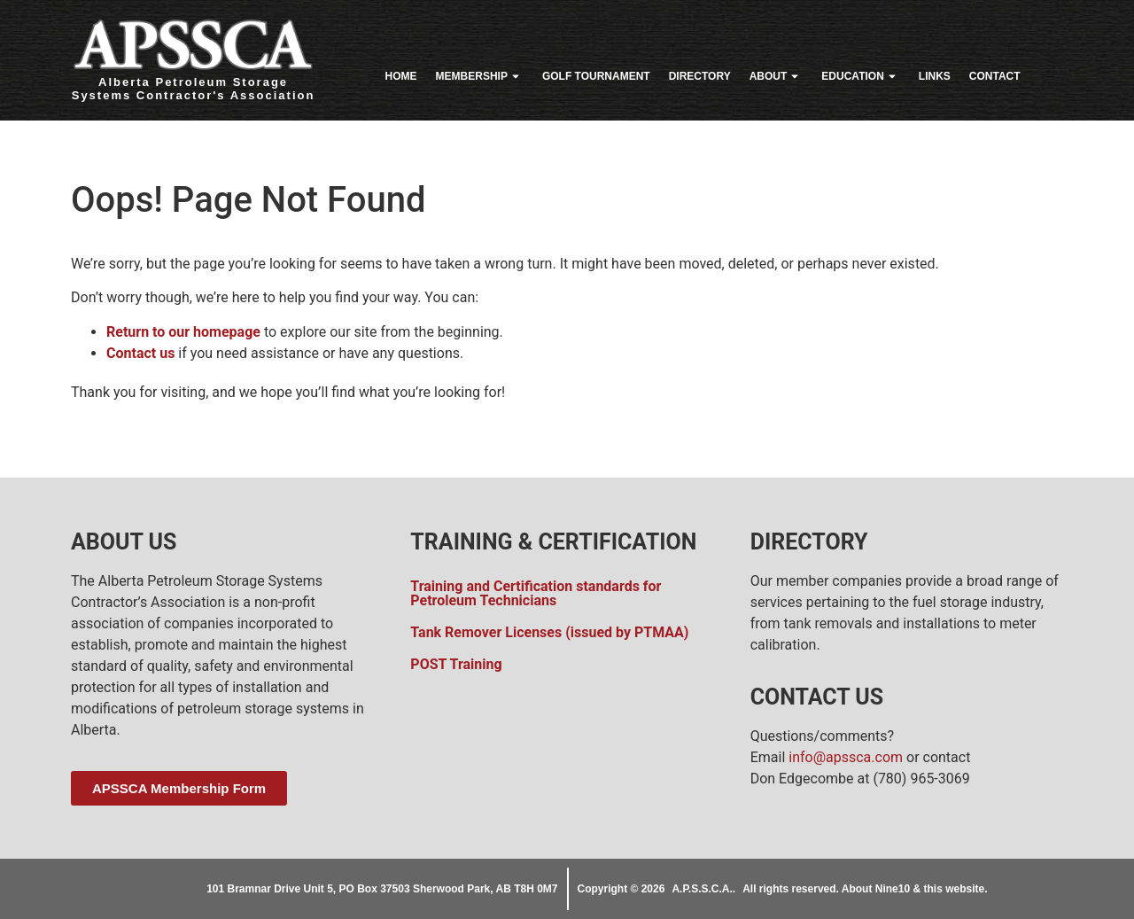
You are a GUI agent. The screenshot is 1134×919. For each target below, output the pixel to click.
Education (860, 76)
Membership (480, 76)
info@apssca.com (845, 757)
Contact (995, 76)
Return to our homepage (183, 331)
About (777, 76)
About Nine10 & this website (913, 889)
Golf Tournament (596, 76)
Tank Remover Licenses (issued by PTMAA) (549, 632)
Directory (700, 76)
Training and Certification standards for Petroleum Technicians (535, 593)
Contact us (140, 353)
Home (401, 76)
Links (935, 76)
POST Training (455, 664)
